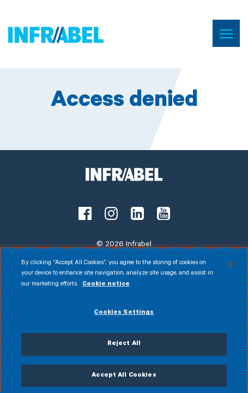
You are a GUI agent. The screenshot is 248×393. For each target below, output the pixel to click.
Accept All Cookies (124, 378)
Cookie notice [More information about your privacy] (106, 287)
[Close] (231, 267)
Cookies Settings (124, 316)
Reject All (124, 346)
